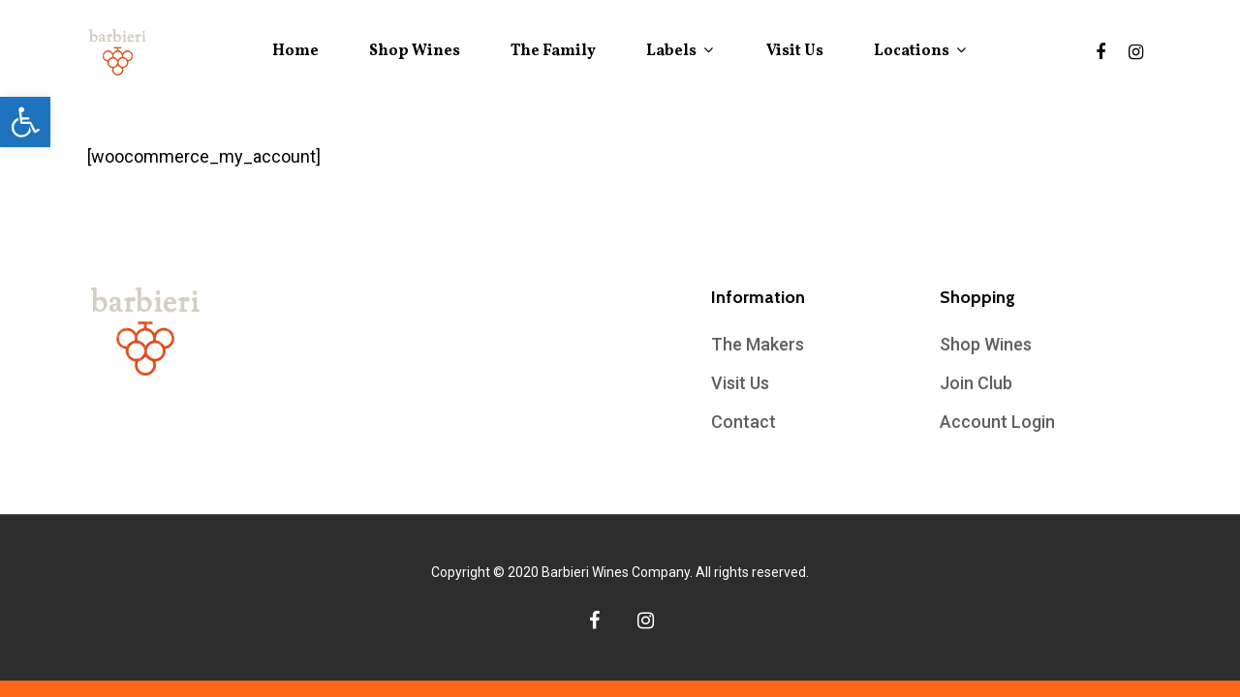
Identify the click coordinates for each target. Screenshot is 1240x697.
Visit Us (794, 51)
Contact (743, 421)
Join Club (976, 383)
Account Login (997, 421)
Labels (679, 51)
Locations (919, 51)
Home (295, 51)
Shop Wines (414, 51)
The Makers (757, 344)
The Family (553, 51)
